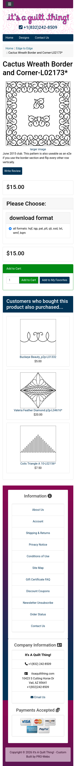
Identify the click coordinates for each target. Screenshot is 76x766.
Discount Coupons (38, 591)
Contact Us (42, 37)
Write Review (12, 171)
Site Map (38, 568)
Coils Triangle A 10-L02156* (38, 463)
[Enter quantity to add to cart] (12, 280)
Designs (24, 37)
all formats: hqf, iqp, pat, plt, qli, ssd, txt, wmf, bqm (38, 231)
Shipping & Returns (38, 533)
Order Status (38, 614)
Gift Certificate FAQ (38, 579)
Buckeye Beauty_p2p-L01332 (38, 357)
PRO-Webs (43, 756)
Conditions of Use (38, 556)
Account (38, 521)
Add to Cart (28, 280)
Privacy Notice (38, 544)
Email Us (38, 697)
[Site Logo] (38, 19)
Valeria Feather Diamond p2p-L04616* (38, 410)
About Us (38, 509)
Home (9, 37)
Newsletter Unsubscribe (38, 602)
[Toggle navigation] (10, 4)
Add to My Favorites (54, 280)
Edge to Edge (24, 48)
